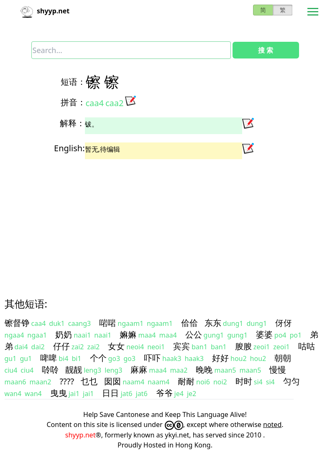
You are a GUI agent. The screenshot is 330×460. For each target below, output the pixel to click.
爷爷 (164, 393)
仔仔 (61, 346)
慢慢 (277, 369)
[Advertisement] (165, 221)
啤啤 (48, 357)
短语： (73, 81)
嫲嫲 (128, 334)
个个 (98, 357)
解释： (72, 123)
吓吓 (152, 357)
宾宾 (181, 346)
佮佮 (189, 322)
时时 (243, 381)
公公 (193, 334)
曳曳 (58, 393)
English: (69, 148)
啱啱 (107, 322)
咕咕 (306, 346)
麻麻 (138, 369)
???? (66, 381)
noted (272, 424)
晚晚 (204, 369)
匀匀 (291, 381)
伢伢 (283, 322)
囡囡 (112, 381)
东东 (213, 322)
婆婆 (264, 334)
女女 (116, 346)
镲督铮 (17, 322)
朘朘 (243, 346)
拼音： (73, 102)
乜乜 (89, 381)
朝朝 (282, 357)
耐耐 (186, 381)
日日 (110, 393)
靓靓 (73, 369)
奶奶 (63, 334)
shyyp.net (80, 435)
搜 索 (265, 50)
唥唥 (50, 369)
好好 (220, 357)
